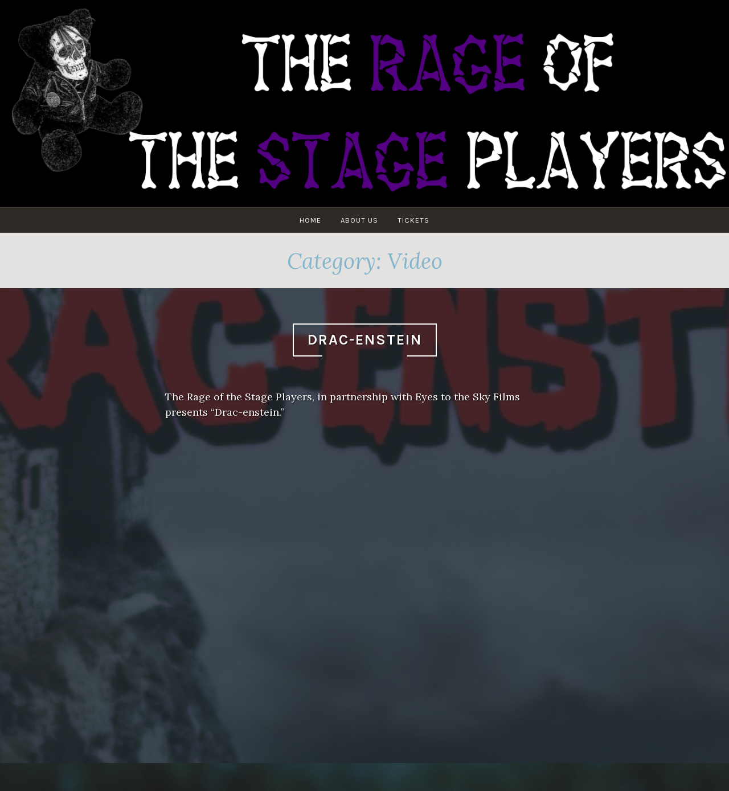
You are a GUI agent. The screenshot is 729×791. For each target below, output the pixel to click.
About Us (359, 220)
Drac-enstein (365, 339)
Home (310, 220)
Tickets (413, 220)
